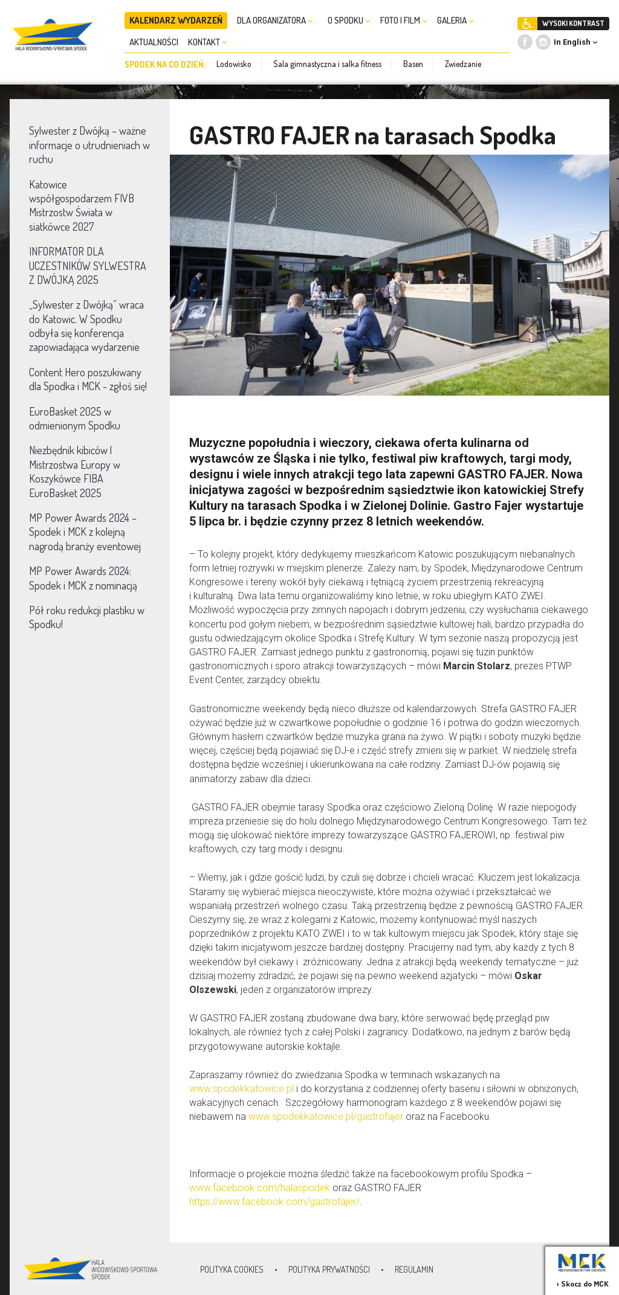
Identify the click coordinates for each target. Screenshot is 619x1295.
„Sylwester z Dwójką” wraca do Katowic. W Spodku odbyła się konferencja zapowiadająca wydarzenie (86, 325)
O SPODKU (349, 20)
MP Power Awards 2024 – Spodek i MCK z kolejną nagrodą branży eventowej (85, 532)
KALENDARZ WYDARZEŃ (175, 20)
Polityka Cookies (232, 1269)
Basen (413, 64)
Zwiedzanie (463, 64)
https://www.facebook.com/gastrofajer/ (274, 1201)
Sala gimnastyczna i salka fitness (327, 64)
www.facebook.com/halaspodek (259, 1188)
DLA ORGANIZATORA (275, 20)
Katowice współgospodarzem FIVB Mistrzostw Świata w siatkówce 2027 (81, 205)
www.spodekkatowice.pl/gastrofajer (325, 1116)
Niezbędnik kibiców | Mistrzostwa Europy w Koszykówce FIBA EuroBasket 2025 (74, 471)
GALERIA (455, 20)
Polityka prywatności (329, 1269)
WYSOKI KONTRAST (573, 23)
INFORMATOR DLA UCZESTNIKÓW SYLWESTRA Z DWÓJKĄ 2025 (87, 265)
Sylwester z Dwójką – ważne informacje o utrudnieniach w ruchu (89, 144)
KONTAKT (207, 42)
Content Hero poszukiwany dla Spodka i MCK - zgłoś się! (88, 379)
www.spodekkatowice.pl (241, 1088)
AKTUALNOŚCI (153, 42)
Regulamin (414, 1269)
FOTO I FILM (403, 20)
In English (572, 42)
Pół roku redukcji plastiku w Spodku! (86, 617)
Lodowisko (233, 64)
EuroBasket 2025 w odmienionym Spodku (74, 418)
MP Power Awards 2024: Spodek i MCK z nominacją (83, 577)
